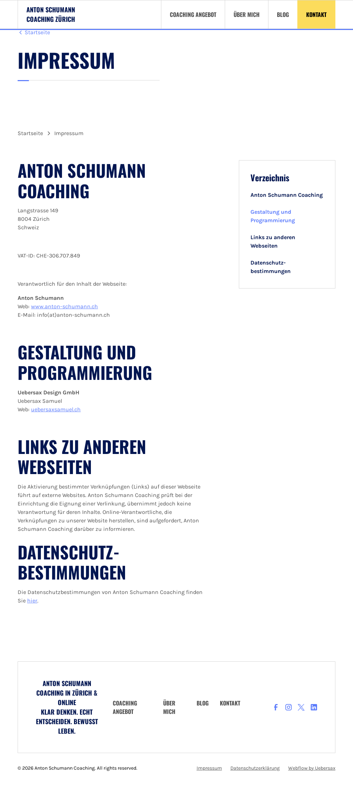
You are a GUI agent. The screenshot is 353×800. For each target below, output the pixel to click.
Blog (203, 703)
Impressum (209, 768)
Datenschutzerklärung (255, 768)
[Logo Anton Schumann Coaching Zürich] (50, 14)
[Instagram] (288, 707)
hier (32, 600)
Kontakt (230, 703)
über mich (169, 707)
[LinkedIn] (314, 707)
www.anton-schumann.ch (64, 306)
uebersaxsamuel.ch (56, 409)
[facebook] (276, 707)
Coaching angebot (125, 707)
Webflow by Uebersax (311, 768)
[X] (301, 707)
